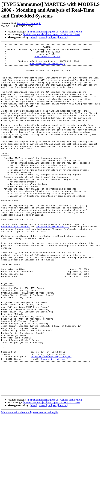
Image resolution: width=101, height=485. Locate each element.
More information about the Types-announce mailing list (29, 482)
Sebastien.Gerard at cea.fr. (52, 263)
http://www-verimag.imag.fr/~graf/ (51, 419)
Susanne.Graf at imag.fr (29, 23)
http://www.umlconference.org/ (47, 67)
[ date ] (33, 37)
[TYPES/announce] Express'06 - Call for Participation (54, 31)
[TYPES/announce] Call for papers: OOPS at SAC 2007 (51, 34)
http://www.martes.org (47, 59)
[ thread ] (42, 37)
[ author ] (63, 37)
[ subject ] (53, 37)
